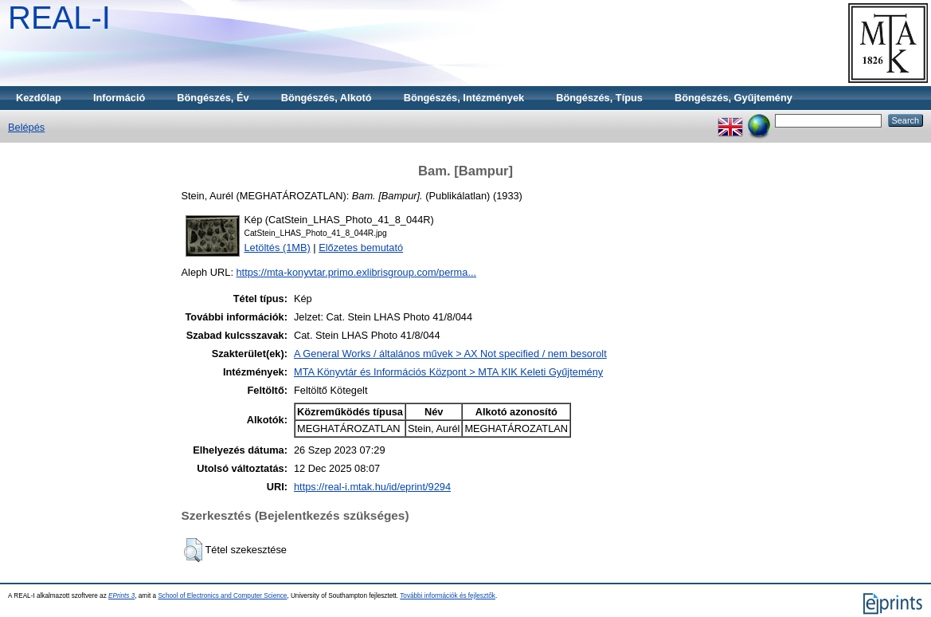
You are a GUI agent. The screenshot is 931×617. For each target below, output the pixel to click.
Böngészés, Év (212, 98)
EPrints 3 (121, 595)
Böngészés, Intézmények (464, 98)
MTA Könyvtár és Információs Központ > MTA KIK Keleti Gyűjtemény (448, 372)
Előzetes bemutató (361, 247)
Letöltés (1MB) (277, 247)
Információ (119, 98)
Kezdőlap (38, 98)
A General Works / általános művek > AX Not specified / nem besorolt (450, 354)
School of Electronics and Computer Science (222, 595)
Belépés (26, 127)
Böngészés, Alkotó (326, 98)
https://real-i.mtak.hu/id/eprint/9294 (372, 487)
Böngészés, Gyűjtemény (733, 98)
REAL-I (59, 17)
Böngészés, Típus (599, 98)
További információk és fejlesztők (447, 595)
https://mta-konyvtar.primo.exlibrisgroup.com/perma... (357, 272)
